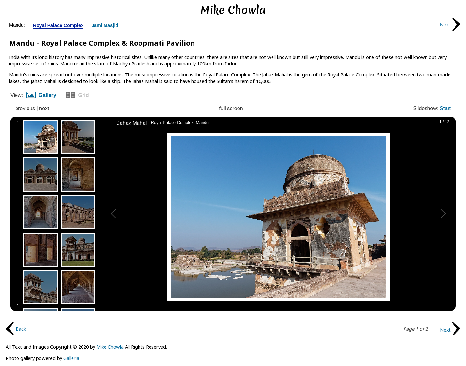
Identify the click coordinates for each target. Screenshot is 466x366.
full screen (231, 108)
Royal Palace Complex (58, 25)
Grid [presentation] (83, 95)
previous (25, 108)
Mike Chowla (110, 346)
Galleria (71, 358)
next (44, 108)
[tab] (43, 95)
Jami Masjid (104, 25)
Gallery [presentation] (47, 95)
